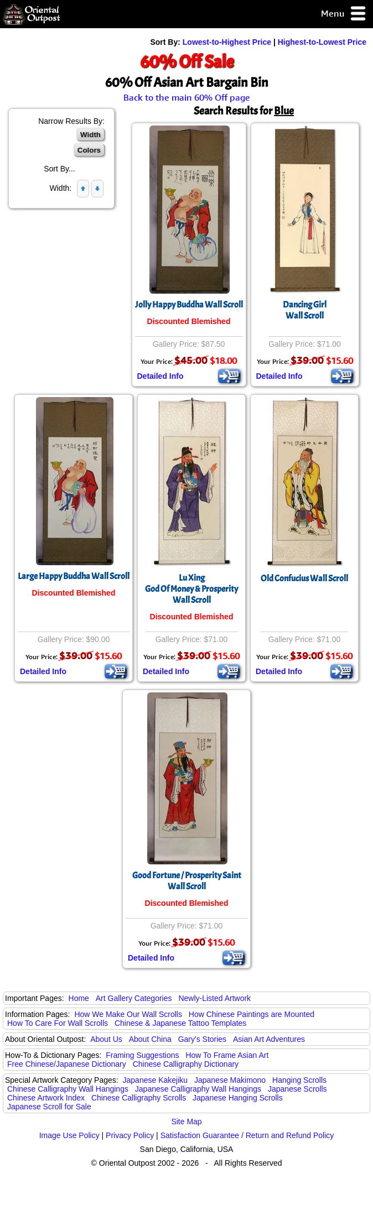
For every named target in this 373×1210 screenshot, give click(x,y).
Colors (89, 150)
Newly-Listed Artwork (214, 998)
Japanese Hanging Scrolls (238, 1097)
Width (90, 135)
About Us (106, 1039)
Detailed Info (160, 376)
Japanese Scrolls (297, 1088)
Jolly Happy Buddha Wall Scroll (189, 304)
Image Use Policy (69, 1135)
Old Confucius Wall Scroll (304, 578)
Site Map (186, 1121)
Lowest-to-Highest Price (227, 42)
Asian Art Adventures (269, 1039)
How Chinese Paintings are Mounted (251, 1014)
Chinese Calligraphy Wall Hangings (67, 1088)
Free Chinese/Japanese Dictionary (66, 1064)
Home (79, 998)
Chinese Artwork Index (46, 1097)
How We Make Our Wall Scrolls (128, 1014)
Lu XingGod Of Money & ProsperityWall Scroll (191, 589)
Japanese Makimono (230, 1080)
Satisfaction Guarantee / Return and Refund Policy (247, 1135)
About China (150, 1039)
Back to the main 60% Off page (186, 97)
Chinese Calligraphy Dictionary (186, 1064)
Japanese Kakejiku (155, 1080)
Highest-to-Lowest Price (322, 42)
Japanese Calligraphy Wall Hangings (198, 1088)
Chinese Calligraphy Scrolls (138, 1097)
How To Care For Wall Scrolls (57, 1023)
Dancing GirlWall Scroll (305, 310)
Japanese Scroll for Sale (49, 1106)
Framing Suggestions (142, 1055)
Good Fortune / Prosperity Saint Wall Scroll (186, 881)
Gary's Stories (202, 1039)
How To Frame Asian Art (226, 1055)
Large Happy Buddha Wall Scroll (73, 576)
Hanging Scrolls (299, 1080)
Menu (344, 14)
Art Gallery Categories (134, 998)
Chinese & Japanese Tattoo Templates (180, 1023)
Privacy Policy (130, 1135)
